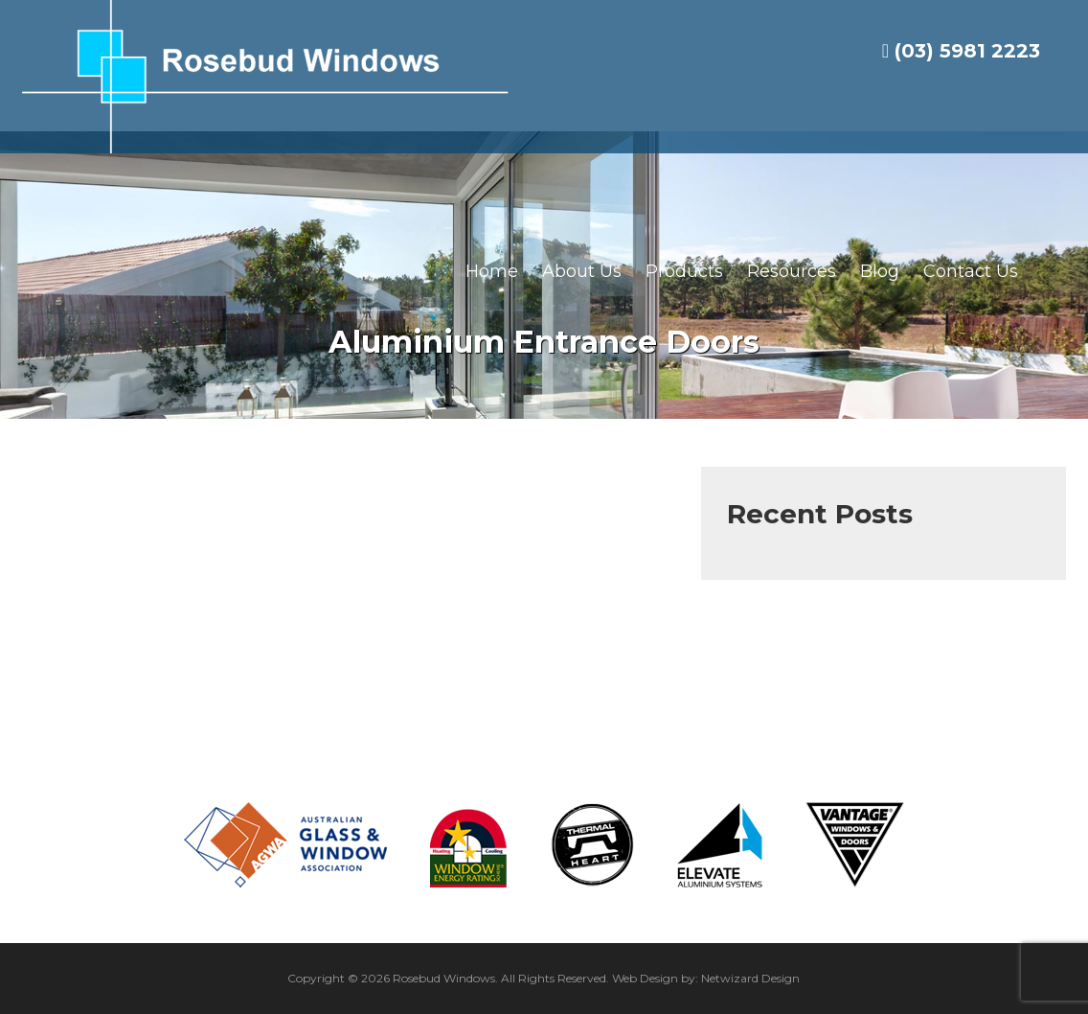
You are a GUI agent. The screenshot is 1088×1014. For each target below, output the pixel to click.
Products (684, 271)
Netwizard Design (750, 978)
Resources (791, 271)
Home (491, 271)
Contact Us (970, 271)
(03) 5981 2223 (961, 50)
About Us (582, 271)
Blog (879, 271)
